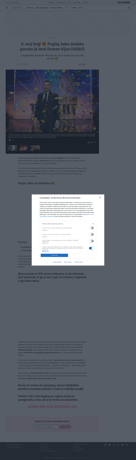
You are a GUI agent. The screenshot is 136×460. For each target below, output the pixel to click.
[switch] (91, 228)
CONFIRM (54, 255)
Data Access (68, 262)
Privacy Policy (79, 262)
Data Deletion (57, 262)
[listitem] (68, 224)
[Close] (100, 198)
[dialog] (68, 230)
